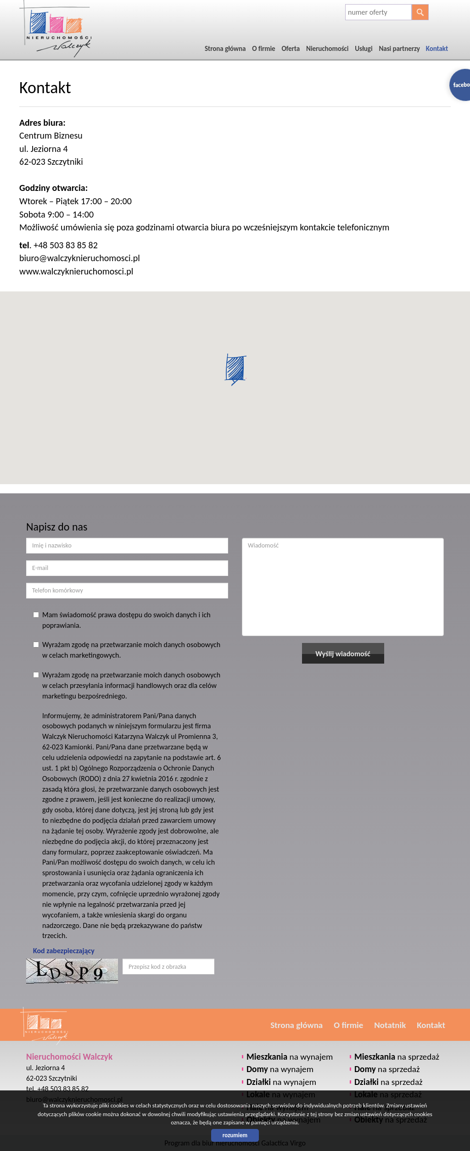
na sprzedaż (396, 1056)
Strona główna (225, 49)
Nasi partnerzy (399, 49)
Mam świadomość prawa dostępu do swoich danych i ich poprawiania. (122, 620)
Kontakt (437, 49)
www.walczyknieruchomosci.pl (76, 271)
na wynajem (289, 1056)
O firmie (263, 49)
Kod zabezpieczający (64, 950)
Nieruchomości (327, 49)
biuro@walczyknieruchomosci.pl (79, 257)
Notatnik (390, 1025)
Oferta (290, 49)
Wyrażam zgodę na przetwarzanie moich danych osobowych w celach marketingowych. (126, 649)
